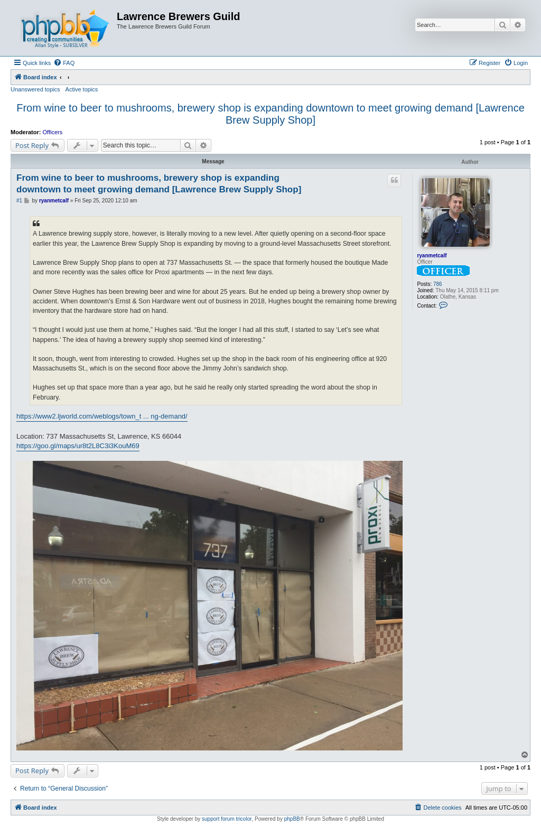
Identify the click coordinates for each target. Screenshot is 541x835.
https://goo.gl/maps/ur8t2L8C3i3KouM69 (77, 446)
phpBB (292, 819)
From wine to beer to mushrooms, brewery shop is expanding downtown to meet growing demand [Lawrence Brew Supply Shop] (270, 114)
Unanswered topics (35, 89)
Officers (53, 132)
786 (437, 284)
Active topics (82, 89)
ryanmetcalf (431, 255)
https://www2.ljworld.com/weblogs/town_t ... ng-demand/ (102, 416)
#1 (19, 200)
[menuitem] (63, 63)
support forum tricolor (226, 819)
